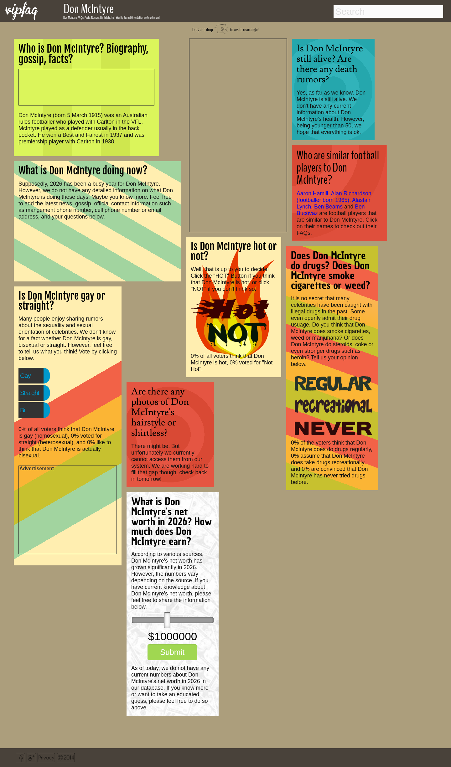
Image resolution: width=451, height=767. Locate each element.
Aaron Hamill (312, 193)
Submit (172, 652)
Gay (25, 375)
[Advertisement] (238, 135)
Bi (22, 410)
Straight (29, 392)
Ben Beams (328, 206)
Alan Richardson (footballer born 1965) (334, 196)
